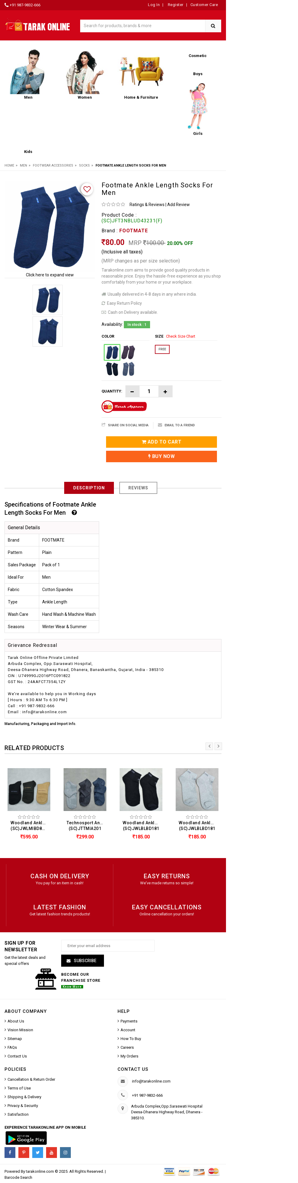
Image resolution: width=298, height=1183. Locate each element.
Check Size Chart (180, 336)
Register (175, 4)
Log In (154, 4)
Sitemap (15, 1038)
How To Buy (131, 1038)
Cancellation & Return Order (31, 1079)
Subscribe (84, 960)
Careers (127, 1047)
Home (9, 165)
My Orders (129, 1056)
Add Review (178, 204)
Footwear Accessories (53, 165)
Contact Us (17, 1056)
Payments (129, 1021)
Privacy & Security (23, 1105)
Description (89, 487)
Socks (84, 165)
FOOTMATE (133, 231)
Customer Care (204, 4)
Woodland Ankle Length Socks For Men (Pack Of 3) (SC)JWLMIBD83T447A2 (30, 825)
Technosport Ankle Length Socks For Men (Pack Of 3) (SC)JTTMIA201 (86, 825)
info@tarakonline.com (151, 1081)
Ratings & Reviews (147, 204)
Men (23, 165)
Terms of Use (19, 1088)
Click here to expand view (50, 274)
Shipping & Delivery (24, 1097)
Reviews (138, 487)
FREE (162, 349)
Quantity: (112, 391)
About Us (16, 1021)
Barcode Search (18, 1177)
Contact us (133, 1069)
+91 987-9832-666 (25, 5)
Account (128, 1030)
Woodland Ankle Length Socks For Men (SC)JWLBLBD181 (142, 825)
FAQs (12, 1047)
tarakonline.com (40, 1171)
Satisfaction (18, 1114)
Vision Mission (20, 1030)
